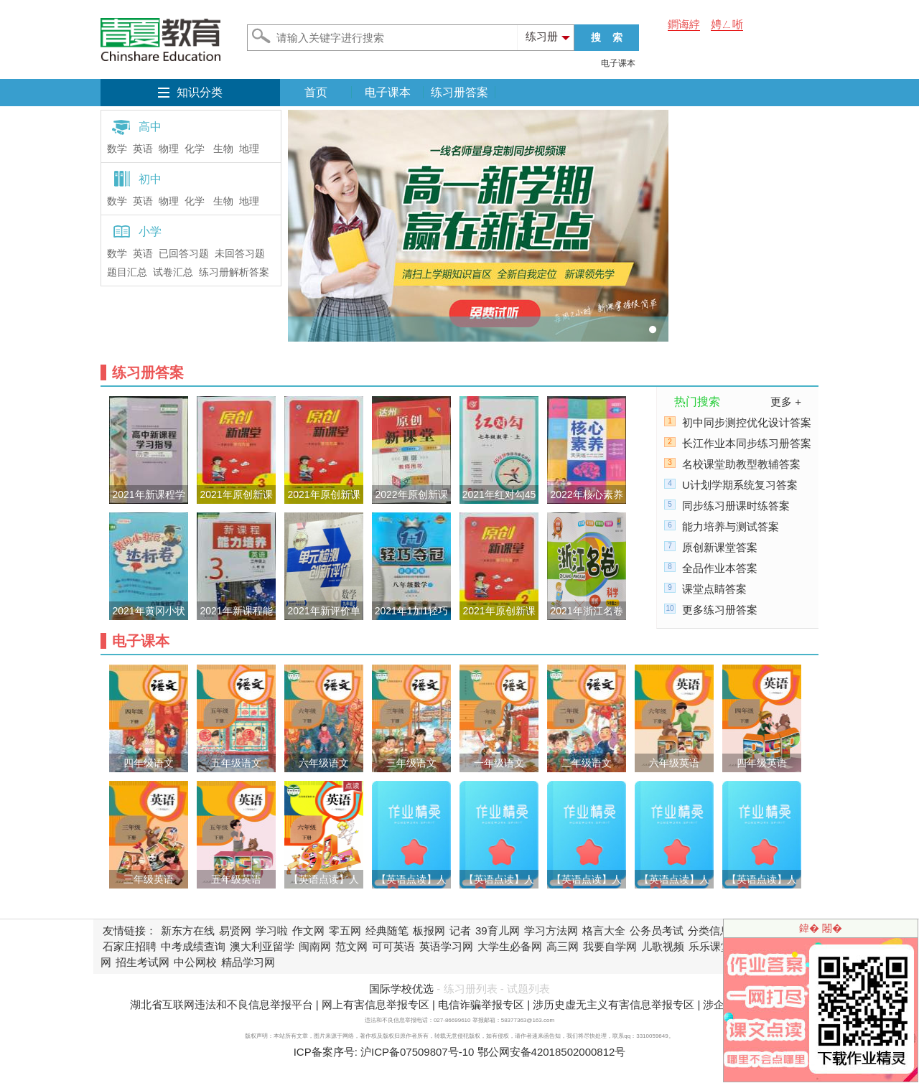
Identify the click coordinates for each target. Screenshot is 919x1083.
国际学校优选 (401, 989)
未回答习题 (240, 253)
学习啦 (272, 930)
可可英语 (393, 946)
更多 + (785, 401)
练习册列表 (471, 989)
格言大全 (603, 930)
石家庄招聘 (130, 946)
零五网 (345, 930)
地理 (249, 149)
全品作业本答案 (719, 568)
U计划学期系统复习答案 (740, 485)
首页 (315, 92)
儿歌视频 (662, 946)
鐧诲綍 (684, 24)
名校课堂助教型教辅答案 (741, 464)
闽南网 (315, 946)
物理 (169, 149)
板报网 (429, 930)
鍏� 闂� (820, 928)
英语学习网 (446, 946)
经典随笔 (387, 930)
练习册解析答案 (234, 272)
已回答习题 (184, 253)
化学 (195, 149)
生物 (223, 149)
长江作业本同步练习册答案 (746, 443)
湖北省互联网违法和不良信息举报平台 (221, 1004)
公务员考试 (657, 930)
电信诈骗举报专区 (481, 1004)
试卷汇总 (173, 272)
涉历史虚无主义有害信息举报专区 (613, 1004)
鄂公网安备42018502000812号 (551, 1052)
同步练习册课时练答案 (736, 506)
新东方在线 (188, 930)
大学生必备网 (509, 946)
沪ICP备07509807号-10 (417, 1052)
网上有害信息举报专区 (375, 1004)
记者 (460, 930)
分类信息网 (715, 930)
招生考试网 (142, 962)
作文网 (308, 930)
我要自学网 (610, 946)
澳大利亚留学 (262, 946)
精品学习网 (248, 962)
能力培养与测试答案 (730, 526)
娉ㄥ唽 (727, 24)
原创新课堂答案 (719, 547)
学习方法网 (551, 930)
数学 (117, 149)
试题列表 (528, 989)
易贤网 (235, 930)
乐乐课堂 (710, 946)
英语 (143, 149)
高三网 (562, 946)
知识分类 (200, 92)
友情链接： (130, 930)
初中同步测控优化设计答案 (746, 422)
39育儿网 (497, 930)
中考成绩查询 (193, 946)
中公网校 (195, 962)
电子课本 (618, 63)
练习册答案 (459, 92)
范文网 (351, 946)
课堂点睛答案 (714, 589)
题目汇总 (127, 272)
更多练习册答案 (719, 610)
